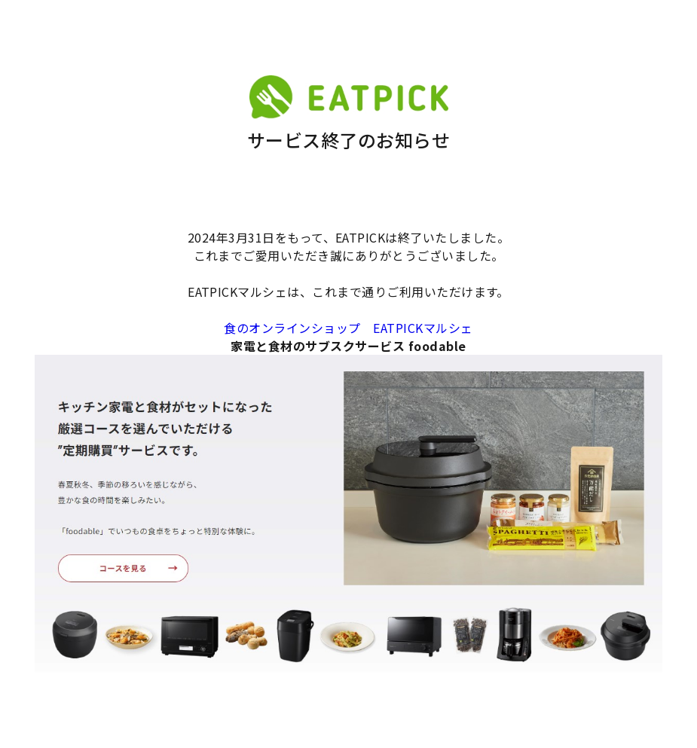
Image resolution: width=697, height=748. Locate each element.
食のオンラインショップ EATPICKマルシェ (348, 328)
